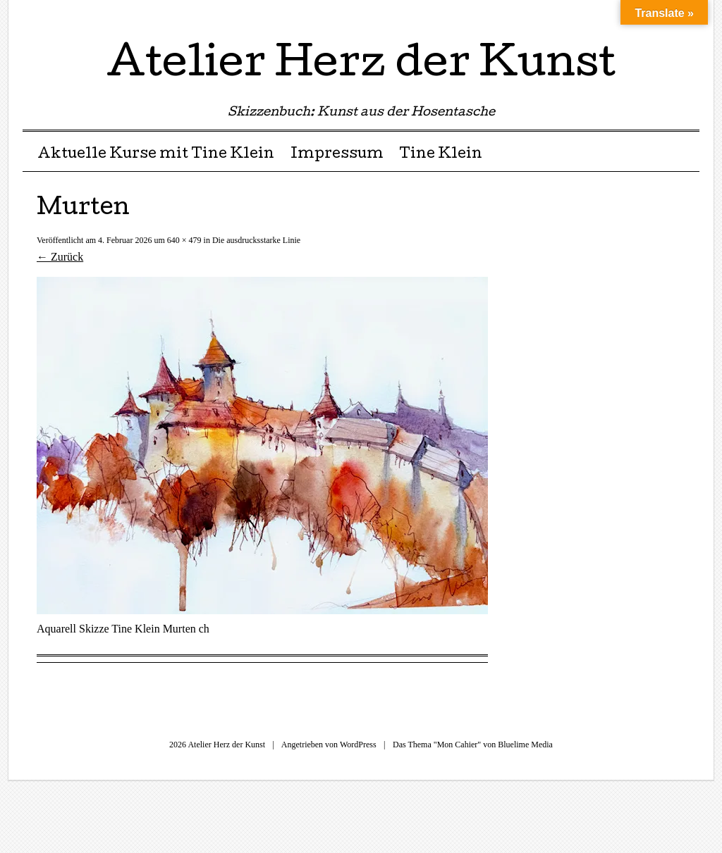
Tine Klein (440, 155)
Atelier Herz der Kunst (361, 66)
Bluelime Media (525, 744)
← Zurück (60, 257)
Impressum (337, 155)
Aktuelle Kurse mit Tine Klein (155, 155)
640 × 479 (184, 240)
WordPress (358, 744)
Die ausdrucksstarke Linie (256, 240)
